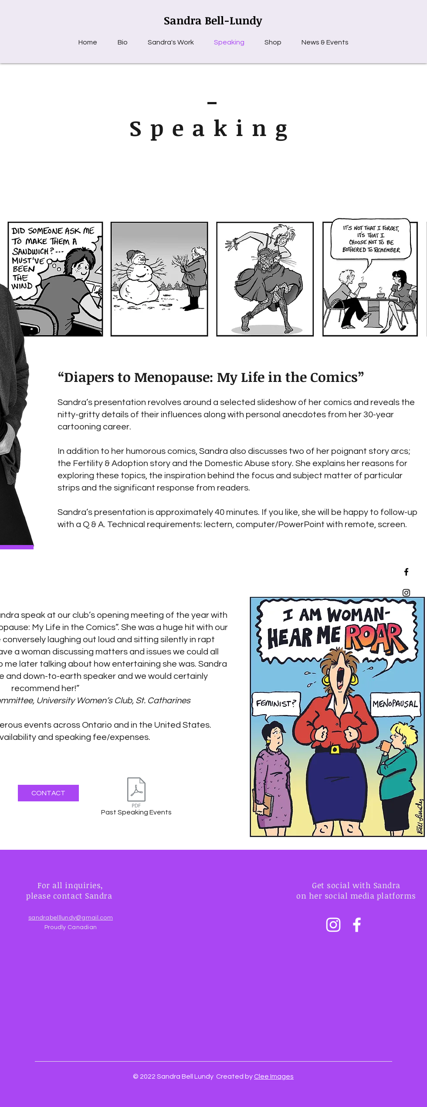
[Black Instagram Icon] (406, 593)
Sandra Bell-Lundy (213, 20)
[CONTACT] (48, 793)
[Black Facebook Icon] (406, 572)
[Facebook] (356, 924)
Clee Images (274, 1076)
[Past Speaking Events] (136, 798)
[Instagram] (333, 924)
